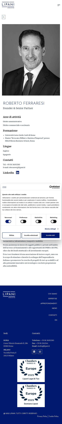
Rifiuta (11, 235)
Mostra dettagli (50, 229)
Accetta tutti (50, 235)
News (54, 308)
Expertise (52, 299)
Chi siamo (52, 294)
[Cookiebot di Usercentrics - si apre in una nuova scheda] (51, 187)
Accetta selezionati (31, 235)
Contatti (53, 315)
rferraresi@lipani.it (17, 167)
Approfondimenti (49, 303)
